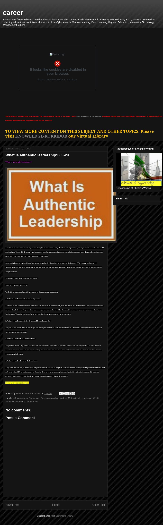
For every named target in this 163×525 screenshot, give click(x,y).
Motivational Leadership (79, 398)
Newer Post (12, 504)
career (13, 12)
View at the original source (17, 383)
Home (55, 504)
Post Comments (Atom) (61, 516)
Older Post (98, 504)
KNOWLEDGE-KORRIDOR (41, 136)
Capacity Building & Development (88, 116)
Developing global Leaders (54, 398)
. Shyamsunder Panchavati (26, 398)
